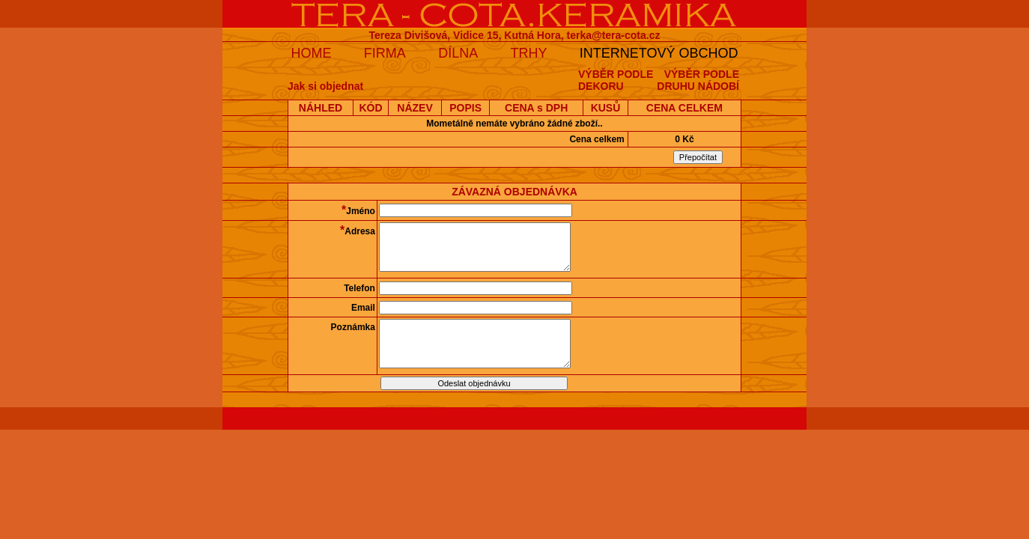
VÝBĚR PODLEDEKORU (615, 80)
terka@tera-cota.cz (614, 35)
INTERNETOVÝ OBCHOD (659, 53)
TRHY (529, 53)
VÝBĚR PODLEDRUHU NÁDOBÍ (698, 80)
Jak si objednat (325, 86)
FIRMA (385, 53)
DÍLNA (458, 53)
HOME (311, 53)
